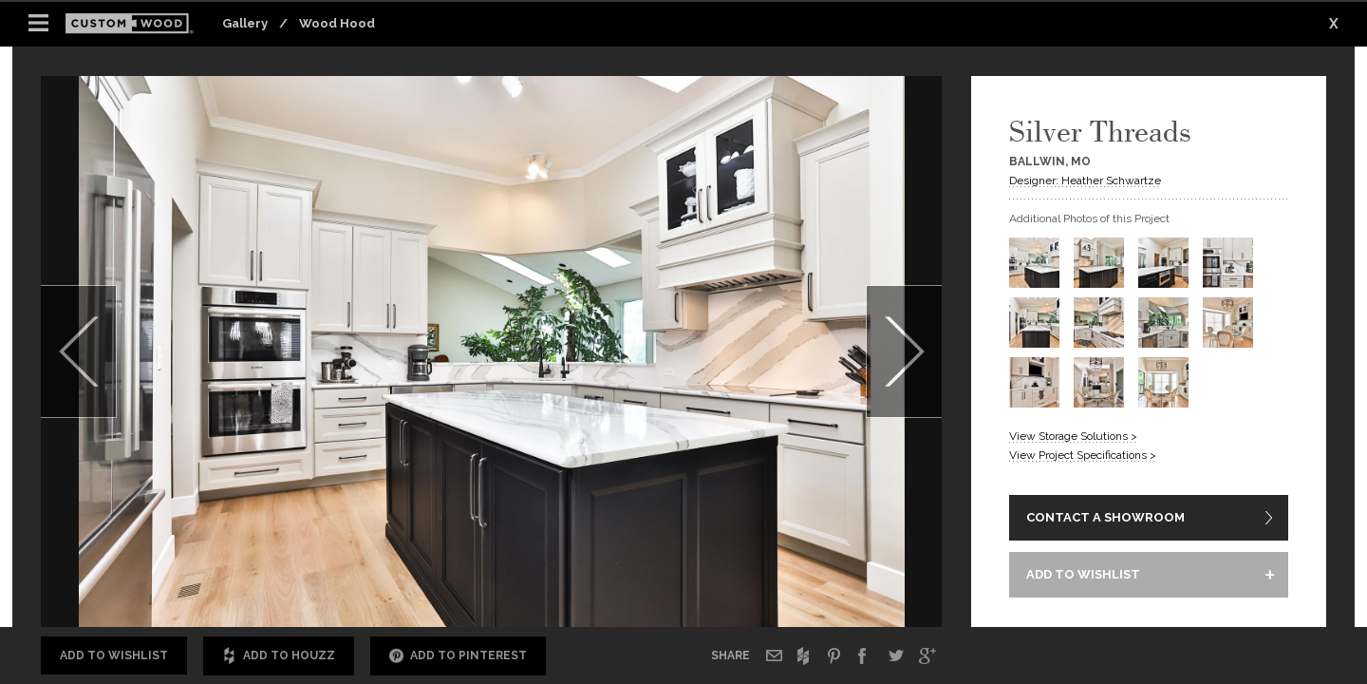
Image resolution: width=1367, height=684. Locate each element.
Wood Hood (337, 23)
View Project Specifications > (1082, 455)
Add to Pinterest (458, 656)
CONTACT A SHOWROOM (1105, 517)
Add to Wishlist (114, 655)
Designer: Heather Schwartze (1085, 180)
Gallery (245, 23)
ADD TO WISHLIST (1083, 574)
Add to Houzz (278, 656)
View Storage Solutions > (1073, 436)
